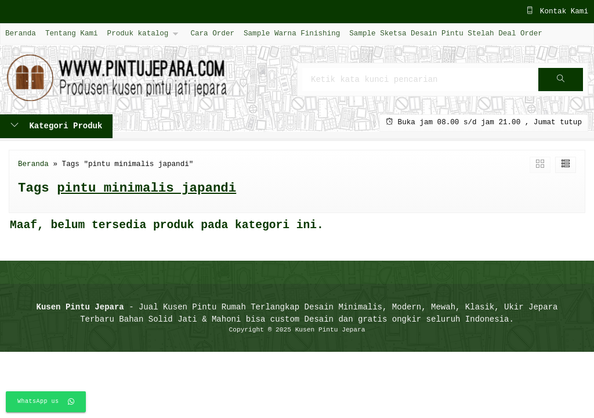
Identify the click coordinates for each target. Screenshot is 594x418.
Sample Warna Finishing (292, 33)
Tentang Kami (71, 33)
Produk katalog (138, 33)
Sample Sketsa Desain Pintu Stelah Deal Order (445, 33)
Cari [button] (560, 83)
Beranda (20, 33)
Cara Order (212, 33)
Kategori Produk (56, 126)
